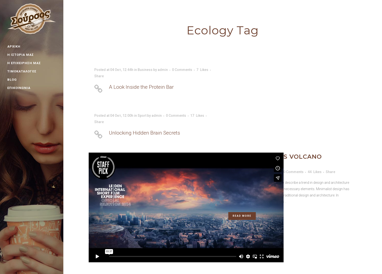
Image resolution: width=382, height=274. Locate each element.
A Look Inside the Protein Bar (141, 87)
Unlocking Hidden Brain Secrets (144, 133)
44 (315, 172)
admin (163, 70)
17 (197, 115)
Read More (242, 216)
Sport (142, 115)
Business (145, 70)
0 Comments (182, 70)
